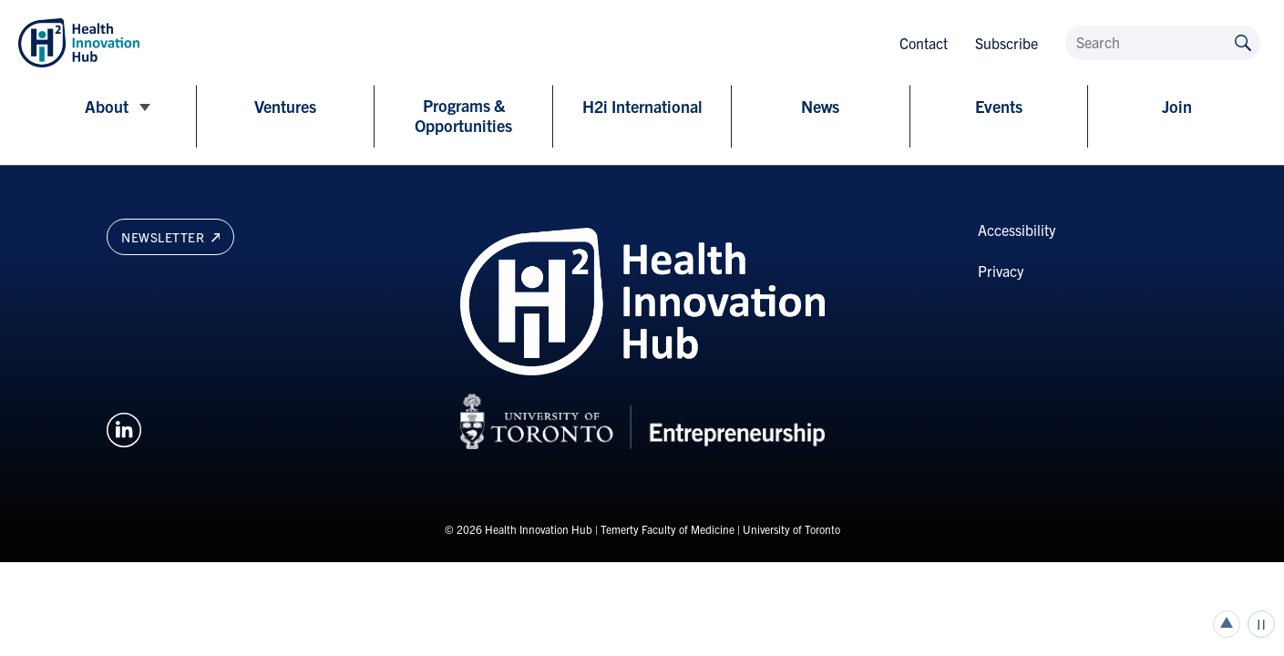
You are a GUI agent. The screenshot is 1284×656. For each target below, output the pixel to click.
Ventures (285, 107)
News (820, 107)
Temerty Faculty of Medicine (667, 529)
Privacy (1000, 270)
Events (998, 107)
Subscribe (1006, 43)
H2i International (642, 107)
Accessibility (1016, 229)
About (106, 107)
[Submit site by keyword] (1243, 41)
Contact (923, 43)
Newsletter (170, 237)
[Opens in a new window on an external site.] (124, 427)
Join (1177, 107)
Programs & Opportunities (463, 116)
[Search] (1162, 43)
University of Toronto (791, 529)
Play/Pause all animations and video (1261, 624)
